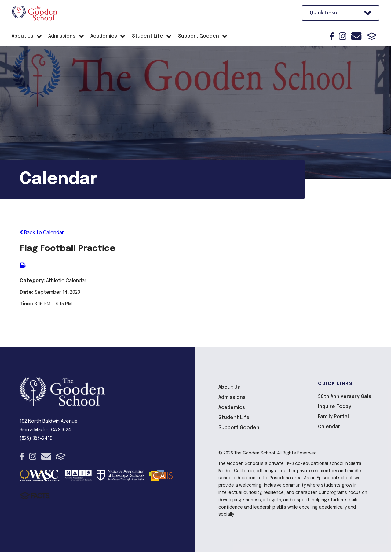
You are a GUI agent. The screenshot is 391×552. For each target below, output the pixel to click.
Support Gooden (238, 427)
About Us (229, 387)
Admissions (232, 397)
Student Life (234, 417)
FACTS (372, 36)
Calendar (329, 426)
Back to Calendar (42, 232)
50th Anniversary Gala (344, 396)
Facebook (331, 36)
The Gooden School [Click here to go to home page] (34, 13)
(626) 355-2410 (36, 438)
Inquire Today (334, 406)
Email (356, 36)
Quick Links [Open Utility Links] (340, 13)
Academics (231, 407)
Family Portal (333, 416)
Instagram (342, 36)
